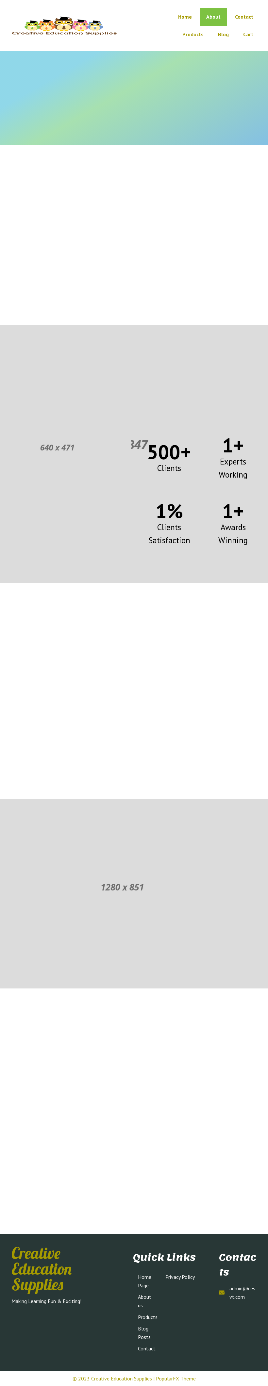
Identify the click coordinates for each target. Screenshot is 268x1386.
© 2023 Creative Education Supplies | (114, 1378)
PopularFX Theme (176, 1378)
